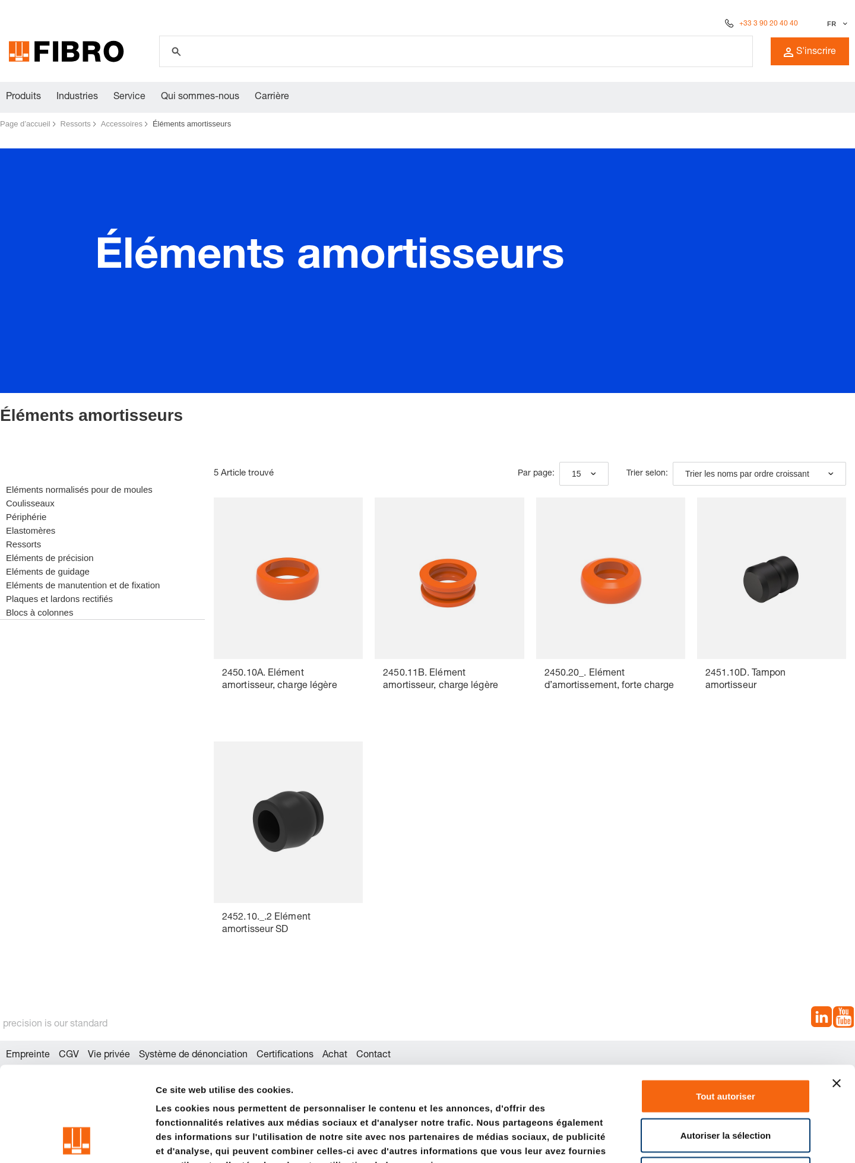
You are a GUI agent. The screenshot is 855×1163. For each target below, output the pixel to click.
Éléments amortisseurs (192, 123)
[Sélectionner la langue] (835, 24)
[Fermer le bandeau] (836, 994)
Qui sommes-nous (200, 97)
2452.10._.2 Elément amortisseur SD (266, 924)
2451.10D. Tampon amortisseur (745, 680)
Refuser (725, 1085)
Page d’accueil (25, 123)
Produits (23, 97)
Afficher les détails (654, 1140)
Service (129, 97)
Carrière (272, 97)
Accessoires (121, 123)
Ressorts (76, 123)
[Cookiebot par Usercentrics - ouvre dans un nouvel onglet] (77, 1140)
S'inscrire (810, 52)
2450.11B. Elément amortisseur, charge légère (440, 680)
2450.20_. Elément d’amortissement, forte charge (609, 680)
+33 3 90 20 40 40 (768, 23)
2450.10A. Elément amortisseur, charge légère (279, 680)
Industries (77, 97)
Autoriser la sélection (725, 1046)
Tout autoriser (725, 1007)
